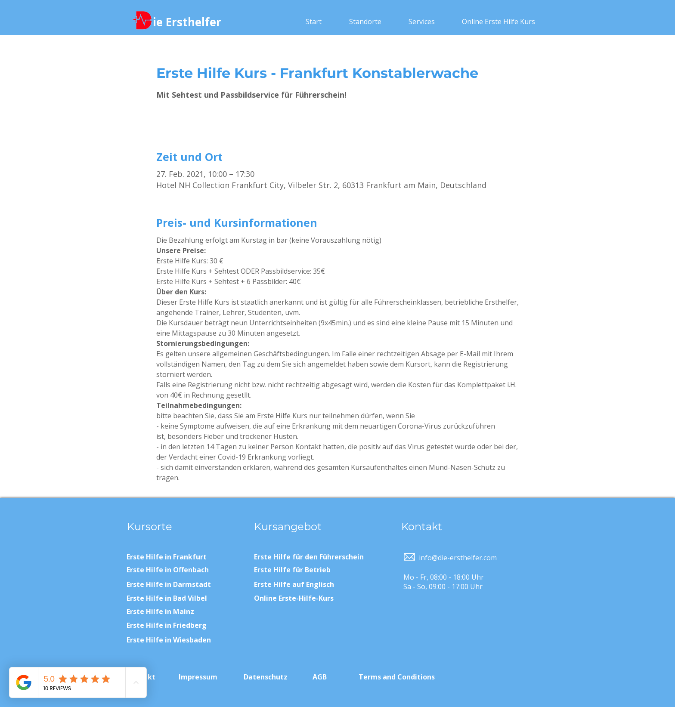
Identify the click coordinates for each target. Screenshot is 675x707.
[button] (365, 21)
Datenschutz (266, 677)
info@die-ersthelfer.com (458, 557)
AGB (320, 677)
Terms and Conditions (397, 677)
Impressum (198, 677)
